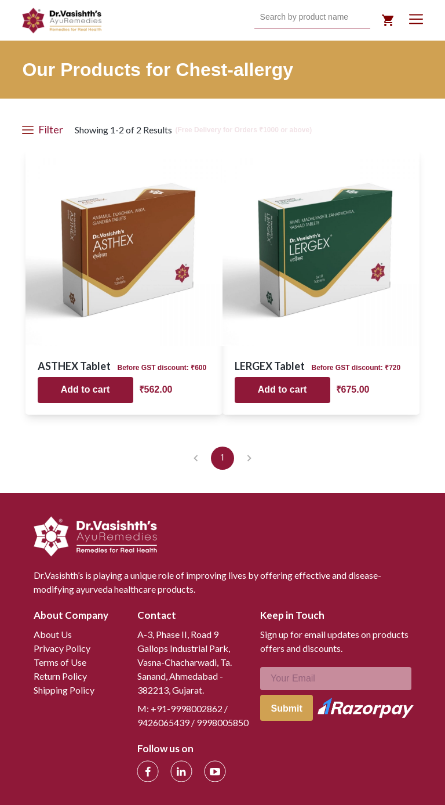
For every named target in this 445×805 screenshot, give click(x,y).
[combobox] (261, 17)
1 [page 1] (222, 458)
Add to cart (85, 389)
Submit (286, 708)
